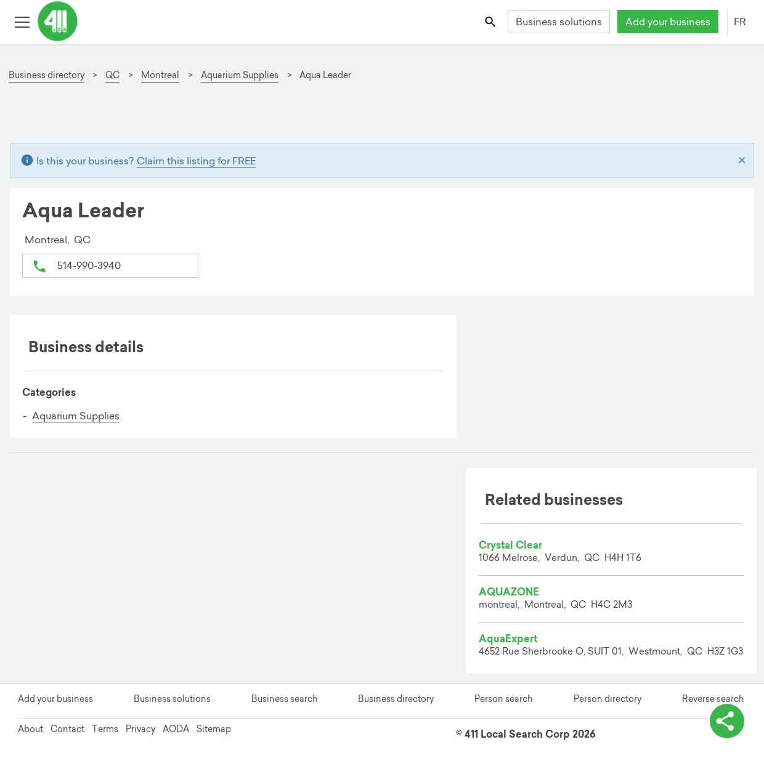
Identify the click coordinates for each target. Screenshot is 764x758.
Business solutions (559, 21)
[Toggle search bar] (491, 21)
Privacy (140, 729)
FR (740, 21)
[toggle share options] (727, 721)
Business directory (396, 698)
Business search (284, 698)
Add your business (667, 21)
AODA (176, 729)
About (30, 729)
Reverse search (713, 698)
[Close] (742, 160)
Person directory (607, 698)
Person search (503, 698)
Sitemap (214, 729)
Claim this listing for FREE (196, 161)
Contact (67, 729)
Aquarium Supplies (76, 415)
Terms (105, 729)
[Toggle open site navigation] (22, 21)
